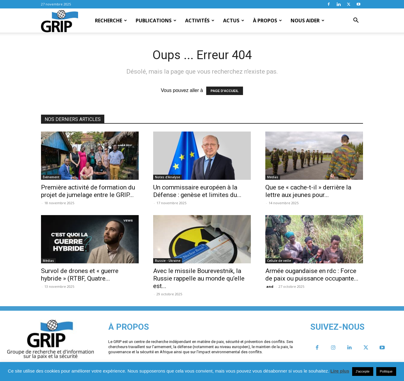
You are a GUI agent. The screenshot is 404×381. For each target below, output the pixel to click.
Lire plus (339, 370)
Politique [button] (386, 371)
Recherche (111, 20)
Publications (156, 20)
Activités (199, 20)
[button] (356, 20)
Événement (51, 177)
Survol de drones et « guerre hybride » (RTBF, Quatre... (79, 274)
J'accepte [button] (363, 371)
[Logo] (59, 20)
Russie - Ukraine (167, 261)
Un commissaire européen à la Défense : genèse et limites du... (197, 191)
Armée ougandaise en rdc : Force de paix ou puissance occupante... (311, 274)
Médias (272, 177)
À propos (267, 20)
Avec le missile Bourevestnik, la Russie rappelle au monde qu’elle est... (199, 278)
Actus (233, 20)
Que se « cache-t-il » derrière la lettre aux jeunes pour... (308, 191)
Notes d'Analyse (167, 177)
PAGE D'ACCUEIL (225, 91)
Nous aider (307, 20)
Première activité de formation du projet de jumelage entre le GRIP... (88, 191)
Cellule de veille (279, 261)
